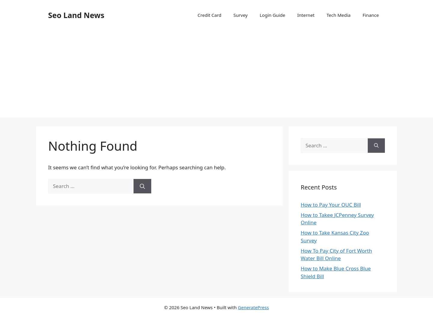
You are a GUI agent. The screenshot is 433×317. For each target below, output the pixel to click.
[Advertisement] (216, 75)
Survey (240, 15)
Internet (306, 15)
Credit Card (209, 15)
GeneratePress (253, 307)
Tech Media (339, 15)
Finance (371, 15)
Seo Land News (76, 15)
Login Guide (272, 15)
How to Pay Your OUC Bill (331, 204)
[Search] (142, 186)
